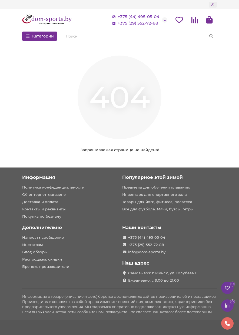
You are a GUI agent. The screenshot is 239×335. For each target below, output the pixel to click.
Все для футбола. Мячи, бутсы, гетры (158, 209)
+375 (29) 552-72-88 (134, 23)
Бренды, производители (45, 266)
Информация (38, 177)
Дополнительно (42, 227)
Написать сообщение (43, 237)
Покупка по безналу (41, 216)
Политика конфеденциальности (53, 187)
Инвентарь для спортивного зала (154, 194)
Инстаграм (32, 244)
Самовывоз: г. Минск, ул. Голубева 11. (163, 273)
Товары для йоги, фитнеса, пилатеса (157, 202)
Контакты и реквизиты (44, 209)
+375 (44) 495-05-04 (134, 17)
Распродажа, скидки (42, 259)
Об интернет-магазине (44, 194)
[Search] (139, 36)
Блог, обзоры (35, 252)
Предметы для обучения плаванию (156, 187)
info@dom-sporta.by (146, 252)
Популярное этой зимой (152, 177)
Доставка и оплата (40, 202)
